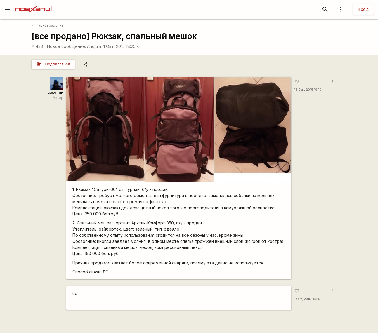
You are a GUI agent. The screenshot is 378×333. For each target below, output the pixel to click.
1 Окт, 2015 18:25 (121, 46)
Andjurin (95, 46)
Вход (363, 9)
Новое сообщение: (66, 46)
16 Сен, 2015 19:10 (307, 90)
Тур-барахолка (48, 25)
